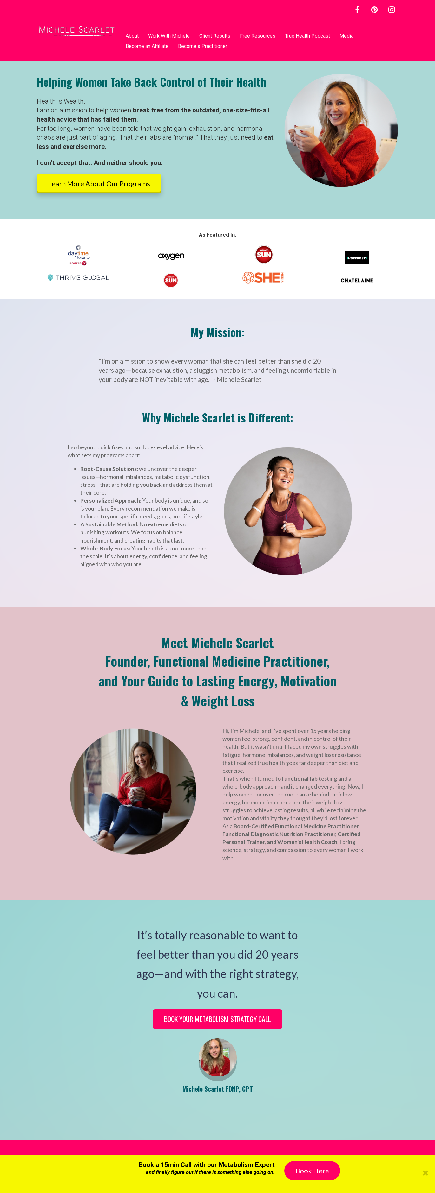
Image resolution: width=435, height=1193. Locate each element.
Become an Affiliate (147, 46)
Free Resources (257, 36)
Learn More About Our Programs (99, 183)
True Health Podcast (307, 36)
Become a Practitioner (202, 46)
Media (346, 36)
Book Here (312, 1170)
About (132, 36)
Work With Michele (169, 36)
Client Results (214, 36)
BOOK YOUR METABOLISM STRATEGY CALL (217, 1019)
